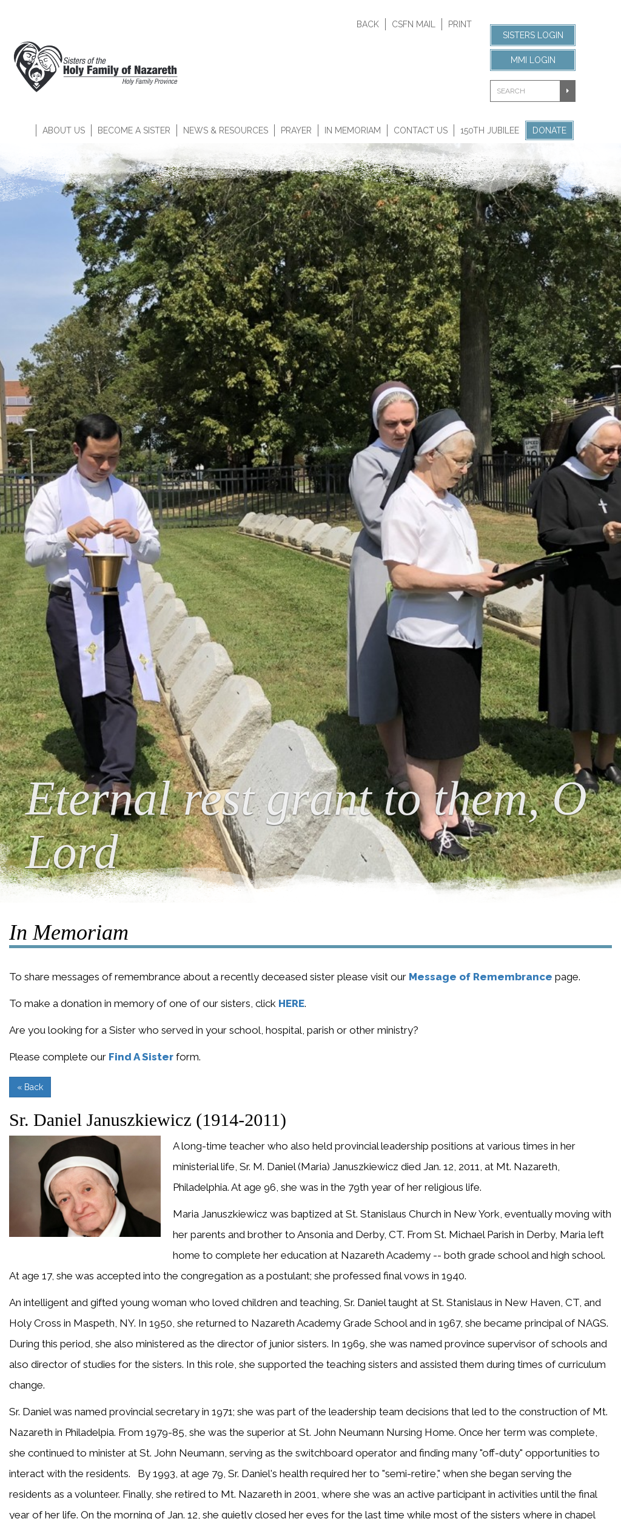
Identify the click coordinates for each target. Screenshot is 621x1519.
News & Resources (225, 130)
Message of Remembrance (480, 977)
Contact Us (421, 130)
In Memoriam (352, 130)
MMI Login (533, 60)
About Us (63, 130)
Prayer (296, 130)
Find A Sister (141, 1057)
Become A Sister (134, 130)
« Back (30, 1087)
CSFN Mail (413, 24)
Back (368, 24)
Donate (549, 130)
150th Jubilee (489, 130)
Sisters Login (533, 35)
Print (460, 24)
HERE (291, 1003)
